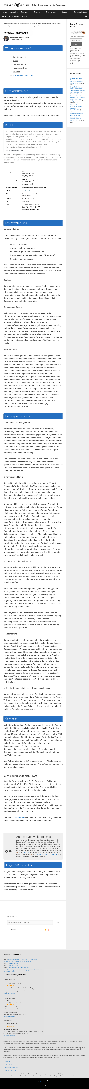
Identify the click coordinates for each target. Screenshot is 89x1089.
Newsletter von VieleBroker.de (47, 854)
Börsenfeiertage (80, 12)
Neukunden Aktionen (10, 16)
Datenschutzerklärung (11, 1067)
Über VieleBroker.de (19, 57)
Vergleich (14, 12)
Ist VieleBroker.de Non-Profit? (23, 75)
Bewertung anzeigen (9, 993)
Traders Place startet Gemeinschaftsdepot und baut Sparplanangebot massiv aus (77, 80)
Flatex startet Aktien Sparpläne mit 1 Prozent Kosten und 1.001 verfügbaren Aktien (77, 98)
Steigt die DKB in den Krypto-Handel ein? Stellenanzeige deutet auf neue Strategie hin (77, 89)
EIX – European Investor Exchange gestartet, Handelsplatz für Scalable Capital (22, 970)
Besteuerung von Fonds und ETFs (19, 967)
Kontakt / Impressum (11, 1070)
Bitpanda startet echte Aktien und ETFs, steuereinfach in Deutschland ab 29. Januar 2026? (76, 117)
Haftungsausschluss (20, 68)
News (24, 16)
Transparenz (19, 817)
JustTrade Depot (13, 965)
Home (4, 12)
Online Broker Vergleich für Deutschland (49, 5)
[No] (87, 1083)
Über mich (16, 72)
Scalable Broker (13, 963)
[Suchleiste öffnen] (86, 16)
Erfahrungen (53, 12)
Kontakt (15, 61)
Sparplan (26, 12)
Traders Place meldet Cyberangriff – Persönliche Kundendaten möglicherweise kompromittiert (20, 960)
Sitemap (7, 1061)
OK (45, 1085)
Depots (39, 12)
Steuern (67, 12)
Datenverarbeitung (19, 64)
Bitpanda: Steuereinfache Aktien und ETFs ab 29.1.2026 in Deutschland (77, 107)
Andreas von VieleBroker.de (19, 37)
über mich (26, 852)
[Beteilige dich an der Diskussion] (30, 922)
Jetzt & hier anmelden (77, 37)
